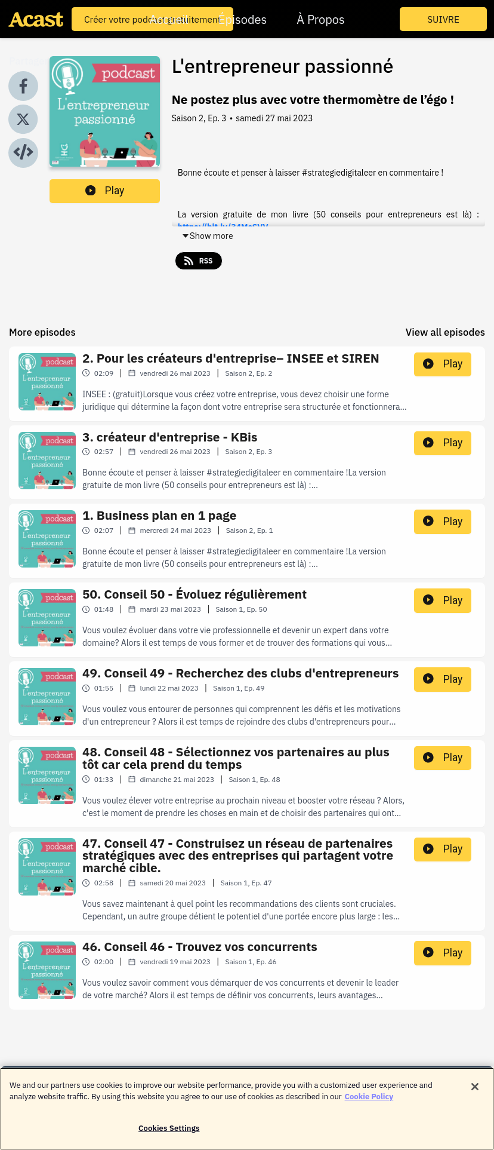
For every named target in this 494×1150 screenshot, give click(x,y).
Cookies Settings (168, 1134)
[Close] (475, 1093)
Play (105, 191)
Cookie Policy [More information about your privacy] (369, 1102)
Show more (207, 236)
